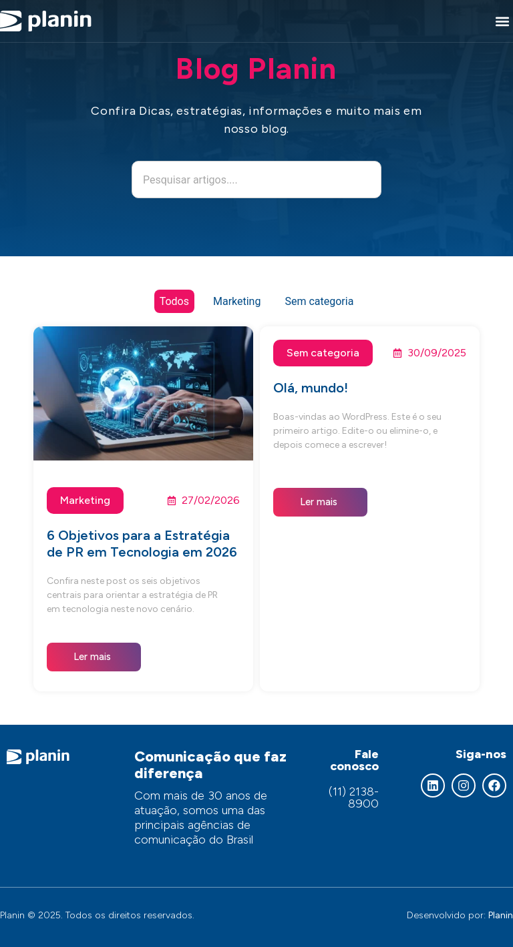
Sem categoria (319, 301)
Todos (174, 301)
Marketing (237, 301)
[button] (502, 21)
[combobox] (256, 179)
